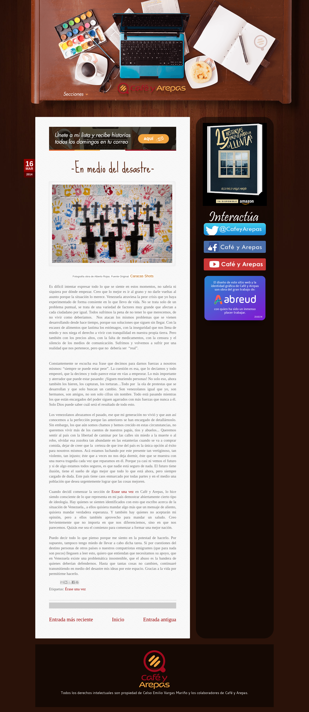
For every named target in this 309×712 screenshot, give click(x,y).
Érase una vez (75, 588)
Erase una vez (123, 491)
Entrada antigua (159, 618)
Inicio (118, 618)
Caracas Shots (142, 275)
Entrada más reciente (71, 618)
